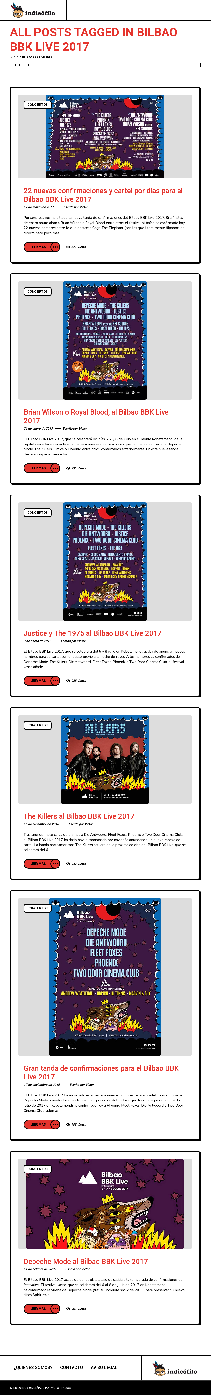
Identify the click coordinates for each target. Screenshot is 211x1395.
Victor (83, 207)
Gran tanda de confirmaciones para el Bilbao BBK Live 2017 (101, 1072)
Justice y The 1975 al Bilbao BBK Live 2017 (93, 633)
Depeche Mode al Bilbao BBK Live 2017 (86, 1261)
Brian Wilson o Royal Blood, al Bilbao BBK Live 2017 (96, 416)
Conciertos (37, 105)
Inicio (14, 57)
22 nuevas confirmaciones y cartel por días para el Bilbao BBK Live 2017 (103, 195)
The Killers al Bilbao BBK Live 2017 (79, 816)
